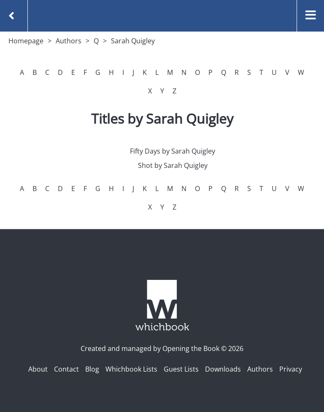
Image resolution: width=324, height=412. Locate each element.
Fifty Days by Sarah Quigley (172, 151)
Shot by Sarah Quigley (173, 165)
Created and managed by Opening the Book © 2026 (162, 348)
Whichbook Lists (131, 369)
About (38, 369)
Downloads (223, 369)
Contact (66, 369)
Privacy (290, 369)
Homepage (25, 40)
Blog (92, 369)
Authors (68, 40)
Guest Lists (181, 369)
